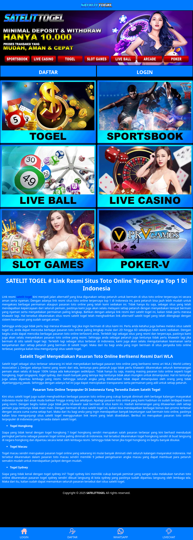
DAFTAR (48, 72)
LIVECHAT (169, 533)
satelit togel (24, 297)
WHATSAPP (120, 533)
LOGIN (145, 72)
